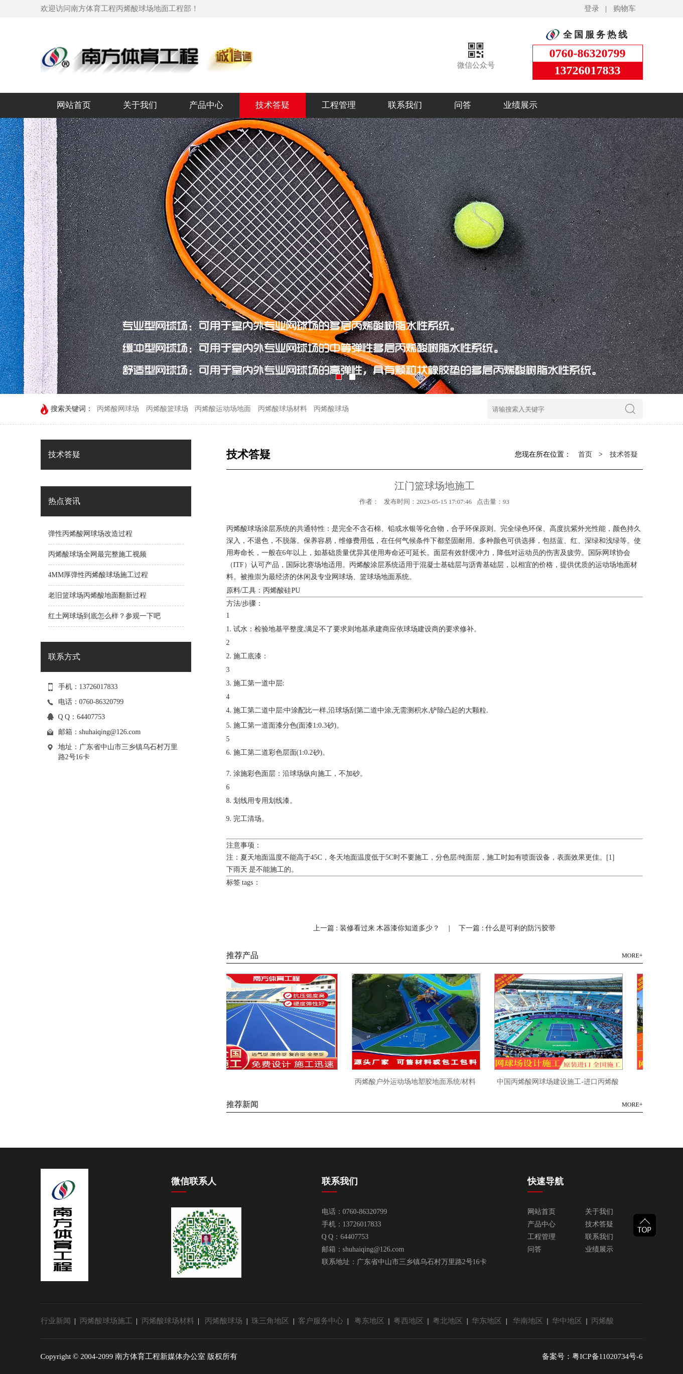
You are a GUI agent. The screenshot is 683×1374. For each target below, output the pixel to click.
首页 (585, 454)
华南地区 (530, 1321)
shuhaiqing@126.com (110, 732)
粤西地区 (410, 1321)
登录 (591, 9)
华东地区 (489, 1321)
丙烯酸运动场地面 (223, 409)
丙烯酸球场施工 (108, 1321)
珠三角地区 (272, 1321)
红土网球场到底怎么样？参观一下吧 (104, 616)
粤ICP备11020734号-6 (607, 1356)
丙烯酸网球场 (118, 409)
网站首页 (74, 105)
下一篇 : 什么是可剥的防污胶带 (507, 928)
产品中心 (206, 105)
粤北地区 (450, 1321)
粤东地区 (371, 1321)
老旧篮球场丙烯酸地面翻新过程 (97, 595)
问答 (462, 105)
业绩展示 (520, 105)
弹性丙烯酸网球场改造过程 (90, 533)
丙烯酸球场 (331, 409)
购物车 (624, 9)
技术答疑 (272, 105)
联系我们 (405, 105)
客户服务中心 (322, 1321)
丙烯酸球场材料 (282, 409)
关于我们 (140, 105)
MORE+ (632, 955)
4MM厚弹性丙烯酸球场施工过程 (98, 575)
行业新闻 (58, 1321)
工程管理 (339, 105)
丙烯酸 (602, 1321)
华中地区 (569, 1321)
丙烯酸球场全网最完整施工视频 (97, 554)
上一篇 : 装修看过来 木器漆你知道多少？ (377, 928)
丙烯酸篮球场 (167, 409)
